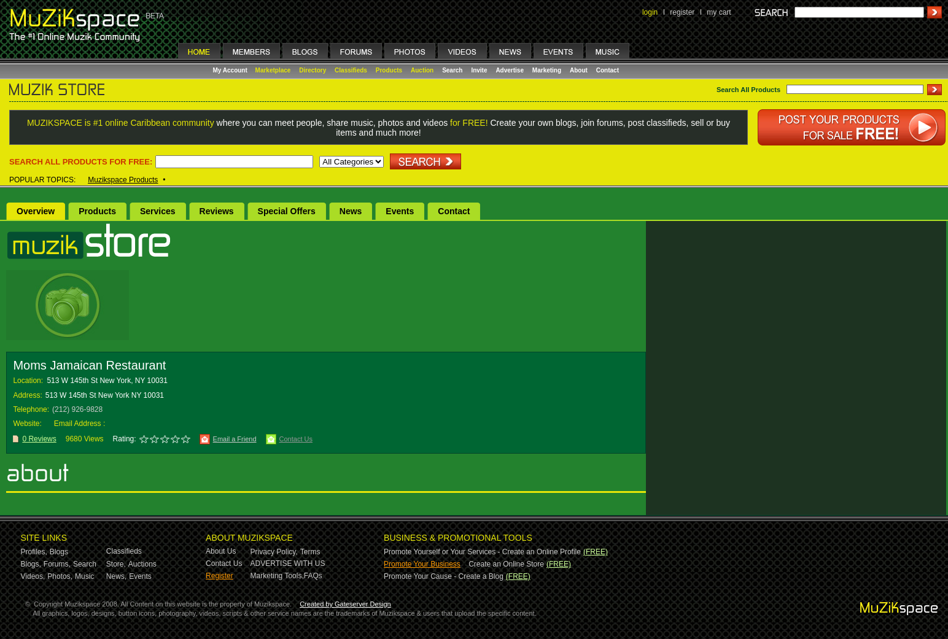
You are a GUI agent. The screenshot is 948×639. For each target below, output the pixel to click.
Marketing (546, 70)
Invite (479, 70)
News (351, 211)
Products (389, 70)
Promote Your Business (422, 564)
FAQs (313, 575)
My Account (231, 70)
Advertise (509, 70)
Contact (607, 70)
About (579, 70)
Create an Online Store (506, 564)
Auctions (142, 564)
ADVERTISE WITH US (288, 563)
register (682, 12)
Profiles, (34, 552)
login (650, 12)
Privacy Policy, (274, 552)
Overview (36, 211)
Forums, (57, 564)
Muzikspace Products (123, 180)
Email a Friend (235, 439)
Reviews (217, 211)
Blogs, (31, 564)
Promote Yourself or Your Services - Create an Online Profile (482, 552)
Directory (312, 70)
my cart (719, 12)
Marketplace (273, 70)
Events (400, 211)
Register (219, 575)
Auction (422, 70)
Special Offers (287, 211)
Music (84, 576)
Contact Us (296, 439)
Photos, (59, 576)
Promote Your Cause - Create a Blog (443, 576)
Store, (116, 564)
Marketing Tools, (277, 575)
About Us (221, 551)
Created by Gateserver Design (345, 604)
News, (116, 576)
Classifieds (351, 70)
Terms (310, 552)
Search (452, 70)
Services (158, 211)
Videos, (33, 576)
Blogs (59, 552)
